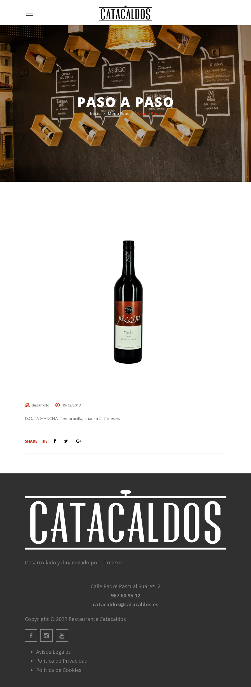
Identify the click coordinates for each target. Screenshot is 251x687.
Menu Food (119, 113)
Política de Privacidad (62, 660)
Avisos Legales (53, 651)
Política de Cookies (58, 670)
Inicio (95, 113)
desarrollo (40, 405)
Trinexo (112, 562)
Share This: (37, 441)
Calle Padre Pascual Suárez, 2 (125, 586)
